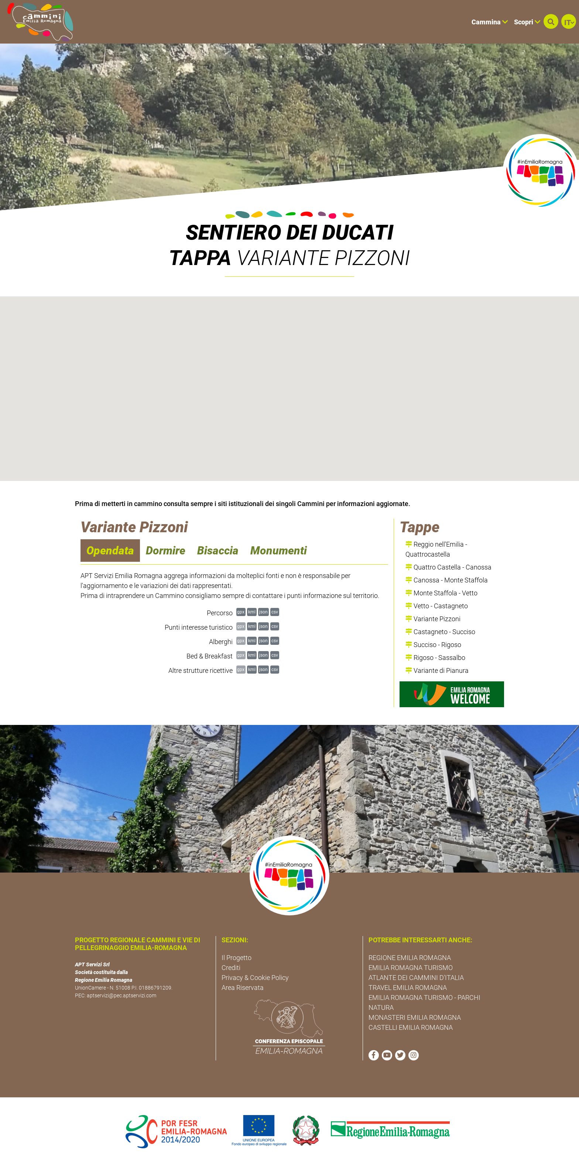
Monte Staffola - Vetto (441, 593)
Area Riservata (243, 987)
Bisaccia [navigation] (218, 550)
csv (274, 612)
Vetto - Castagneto (436, 606)
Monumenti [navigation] (278, 550)
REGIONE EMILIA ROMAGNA (410, 958)
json (263, 612)
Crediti (231, 967)
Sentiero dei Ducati (290, 232)
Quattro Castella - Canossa (448, 567)
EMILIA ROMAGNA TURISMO (411, 967)
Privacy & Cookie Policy (255, 977)
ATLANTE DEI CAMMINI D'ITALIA (416, 977)
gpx (240, 612)
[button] (551, 21)
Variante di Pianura (437, 670)
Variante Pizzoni (432, 619)
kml (252, 612)
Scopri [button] (527, 22)
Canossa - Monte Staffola (446, 580)
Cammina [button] (490, 22)
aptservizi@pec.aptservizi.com (121, 995)
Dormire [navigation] (165, 550)
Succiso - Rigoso (433, 645)
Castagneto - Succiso (440, 632)
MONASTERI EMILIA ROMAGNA (415, 1017)
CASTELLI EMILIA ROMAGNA (411, 1027)
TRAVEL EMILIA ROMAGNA (408, 987)
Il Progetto (236, 958)
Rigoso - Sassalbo (435, 657)
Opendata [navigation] (110, 550)
